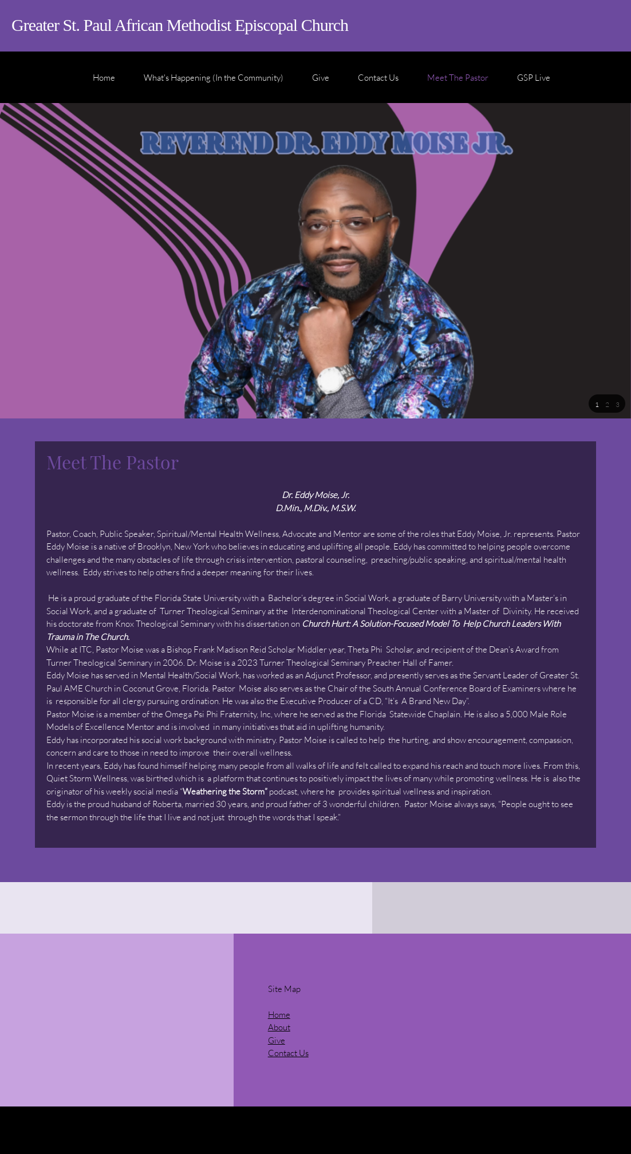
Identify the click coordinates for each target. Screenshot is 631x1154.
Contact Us (288, 1053)
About (279, 1027)
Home (279, 1014)
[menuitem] (104, 83)
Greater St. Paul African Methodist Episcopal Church (179, 24)
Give (276, 1040)
